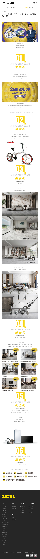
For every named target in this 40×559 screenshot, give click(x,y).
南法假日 (4, 516)
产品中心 (12, 7)
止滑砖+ (3, 538)
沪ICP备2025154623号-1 (28, 552)
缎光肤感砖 (4, 526)
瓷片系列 (4, 540)
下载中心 (14, 518)
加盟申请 (22, 512)
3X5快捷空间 (4, 532)
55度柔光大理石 (5, 522)
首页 (8, 7)
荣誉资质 (30, 510)
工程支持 (14, 508)
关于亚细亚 (25, 7)
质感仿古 (4, 528)
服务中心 (31, 7)
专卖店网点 (22, 506)
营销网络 (21, 7)
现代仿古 (4, 530)
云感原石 (4, 512)
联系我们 (14, 520)
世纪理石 (4, 510)
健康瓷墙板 (4, 534)
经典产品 (4, 542)
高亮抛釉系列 (5, 524)
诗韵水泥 (4, 508)
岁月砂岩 (4, 506)
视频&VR (30, 512)
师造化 (3, 514)
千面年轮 (4, 544)
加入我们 (30, 508)
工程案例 (14, 506)
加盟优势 (22, 508)
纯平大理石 (4, 518)
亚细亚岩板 (4, 536)
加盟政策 (22, 510)
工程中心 (16, 7)
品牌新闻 (30, 506)
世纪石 (3, 520)
